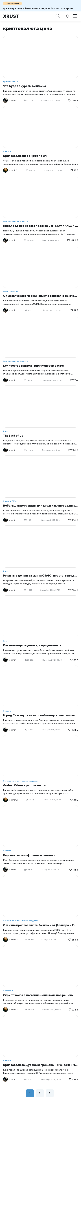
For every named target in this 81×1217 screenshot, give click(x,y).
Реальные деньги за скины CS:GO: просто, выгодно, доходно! (40, 575)
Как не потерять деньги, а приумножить (32, 645)
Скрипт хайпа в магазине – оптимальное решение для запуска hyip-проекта (40, 995)
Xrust (11, 16)
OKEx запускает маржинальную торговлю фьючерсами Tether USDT (40, 296)
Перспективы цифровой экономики (29, 855)
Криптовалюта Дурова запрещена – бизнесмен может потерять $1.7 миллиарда (40, 1065)
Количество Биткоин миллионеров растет (33, 365)
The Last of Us (13, 435)
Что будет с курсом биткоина (24, 86)
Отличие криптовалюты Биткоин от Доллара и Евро (40, 925)
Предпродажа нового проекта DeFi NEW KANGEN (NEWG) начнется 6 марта (40, 226)
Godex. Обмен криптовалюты (24, 785)
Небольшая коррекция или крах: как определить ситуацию (40, 505)
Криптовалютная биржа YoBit (25, 156)
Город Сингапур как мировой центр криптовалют (39, 715)
